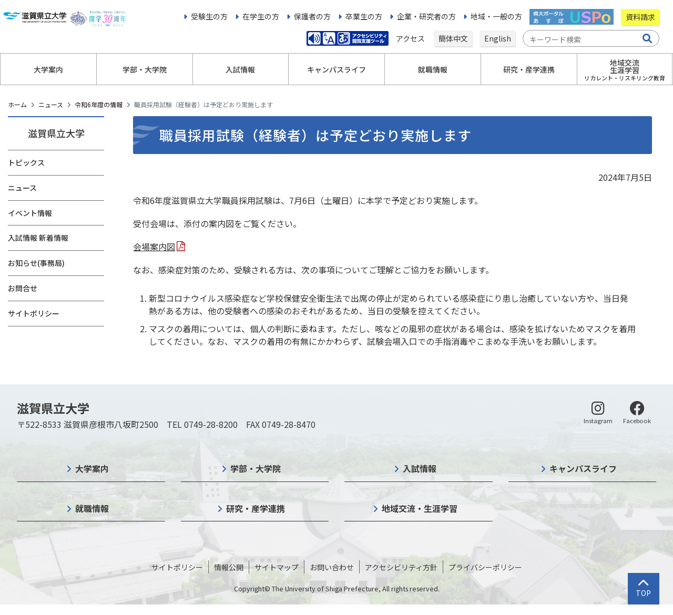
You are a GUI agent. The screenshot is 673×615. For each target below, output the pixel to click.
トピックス (26, 162)
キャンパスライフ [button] (336, 69)
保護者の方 (312, 16)
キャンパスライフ (583, 468)
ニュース (50, 104)
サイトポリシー (33, 313)
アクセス (411, 38)
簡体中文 (453, 38)
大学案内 (92, 468)
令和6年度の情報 (99, 104)
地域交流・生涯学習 (419, 508)
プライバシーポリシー (485, 567)
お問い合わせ (332, 567)
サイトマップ (276, 567)
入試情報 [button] (240, 69)
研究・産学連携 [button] (529, 69)
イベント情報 (30, 213)
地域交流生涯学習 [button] (624, 69)
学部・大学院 (255, 468)
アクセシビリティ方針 (401, 567)
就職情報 (92, 508)
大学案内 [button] (48, 69)
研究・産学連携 (255, 508)
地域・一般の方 (496, 16)
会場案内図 (154, 246)
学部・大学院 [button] (145, 69)
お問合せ (22, 288)
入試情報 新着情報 (38, 237)
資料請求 (640, 17)
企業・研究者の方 (426, 16)
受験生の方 (209, 16)
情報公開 (228, 567)
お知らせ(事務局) (36, 263)
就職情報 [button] (432, 69)
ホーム (17, 104)
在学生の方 (260, 16)
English (497, 38)
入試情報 (419, 468)
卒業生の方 (363, 16)
